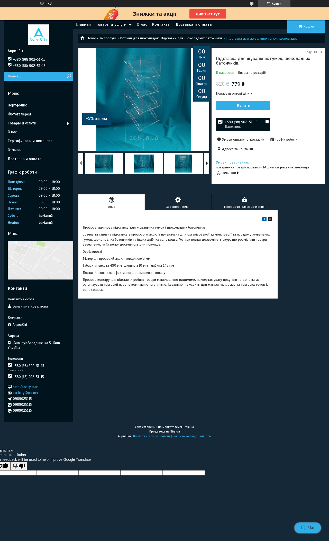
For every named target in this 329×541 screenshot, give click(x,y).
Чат (308, 527)
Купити (243, 105)
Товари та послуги (102, 38)
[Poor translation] (19, 466)
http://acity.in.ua (26, 387)
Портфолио (17, 105)
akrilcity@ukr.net (25, 393)
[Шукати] (68, 76)
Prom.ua (188, 427)
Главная (83, 24)
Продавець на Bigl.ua (164, 431)
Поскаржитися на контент (151, 436)
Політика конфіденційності (191, 436)
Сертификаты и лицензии (30, 141)
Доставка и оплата (194, 24)
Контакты (161, 24)
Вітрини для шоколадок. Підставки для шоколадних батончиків (171, 38)
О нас (142, 24)
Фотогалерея (19, 114)
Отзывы (15, 150)
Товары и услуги (111, 24)
